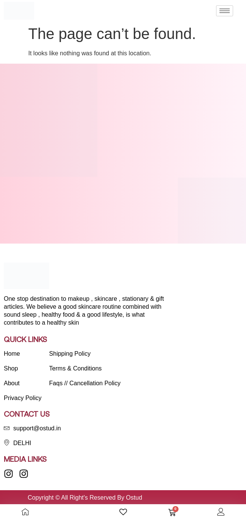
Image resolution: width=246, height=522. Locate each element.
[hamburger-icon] (224, 10)
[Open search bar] (74, 512)
